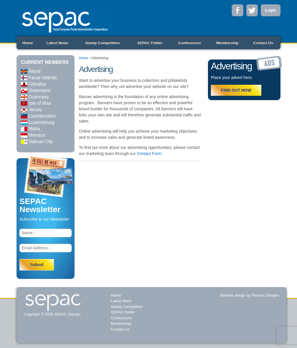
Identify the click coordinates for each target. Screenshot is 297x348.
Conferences (189, 43)
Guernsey (35, 96)
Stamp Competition (102, 43)
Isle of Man (36, 103)
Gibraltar (33, 84)
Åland (30, 71)
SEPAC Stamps (66, 314)
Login (270, 10)
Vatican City (37, 141)
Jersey (31, 109)
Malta (30, 128)
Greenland (35, 90)
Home (27, 43)
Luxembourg (37, 122)
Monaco (33, 135)
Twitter (252, 10)
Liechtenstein (38, 115)
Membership (227, 43)
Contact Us (263, 43)
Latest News (57, 43)
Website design (233, 295)
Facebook (237, 10)
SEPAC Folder (149, 43)
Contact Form (149, 153)
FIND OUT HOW (236, 90)
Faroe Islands (39, 77)
